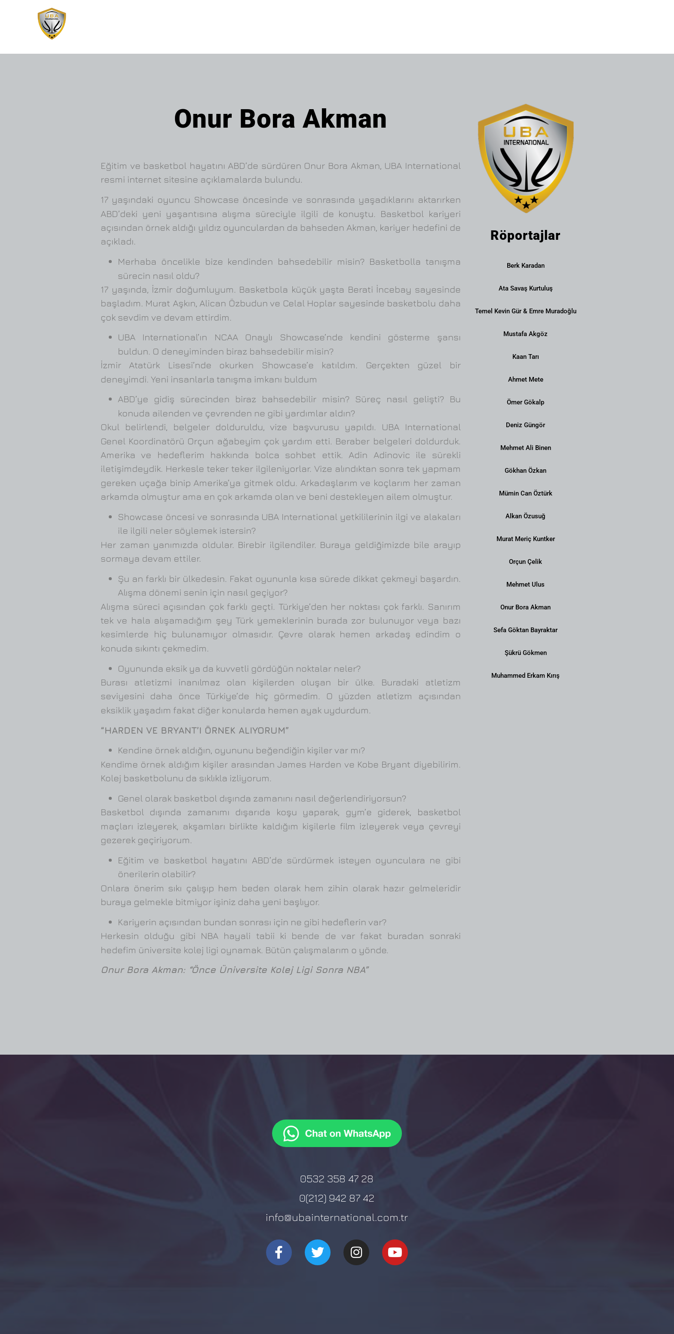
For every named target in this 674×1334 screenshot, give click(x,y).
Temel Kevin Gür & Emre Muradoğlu (525, 311)
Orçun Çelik (525, 562)
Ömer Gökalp (525, 402)
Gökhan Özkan (525, 470)
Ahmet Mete (525, 379)
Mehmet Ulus (525, 584)
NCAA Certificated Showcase (532, 23)
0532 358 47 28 (337, 1178)
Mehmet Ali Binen (525, 448)
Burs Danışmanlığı (429, 23)
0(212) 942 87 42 (336, 1197)
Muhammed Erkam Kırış (525, 675)
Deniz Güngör (525, 425)
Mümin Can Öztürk (525, 493)
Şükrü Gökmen (526, 653)
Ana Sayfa (302, 23)
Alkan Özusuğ (525, 516)
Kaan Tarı (525, 357)
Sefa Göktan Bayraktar (525, 630)
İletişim (613, 23)
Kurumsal (357, 23)
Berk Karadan (526, 265)
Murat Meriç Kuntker (525, 539)
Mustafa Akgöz (525, 334)
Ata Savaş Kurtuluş (526, 288)
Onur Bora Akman (525, 607)
